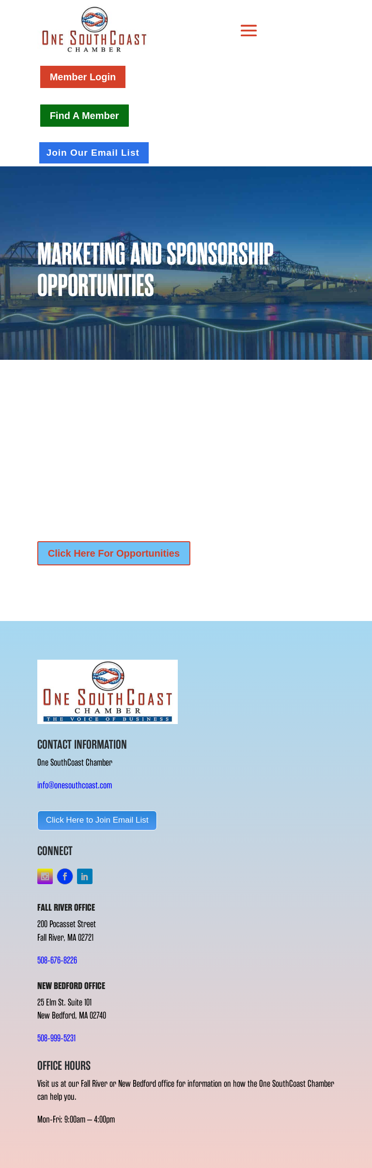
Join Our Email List (93, 153)
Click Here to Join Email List (97, 820)
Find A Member (84, 115)
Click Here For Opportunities (114, 553)
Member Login (83, 77)
